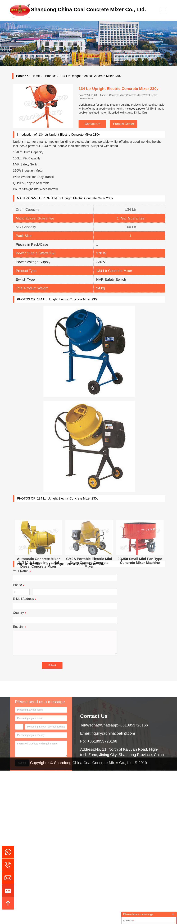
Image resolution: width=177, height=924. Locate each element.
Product (55, 76)
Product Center (129, 124)
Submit (22, 806)
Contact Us (98, 124)
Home (41, 76)
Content (128, 921)
